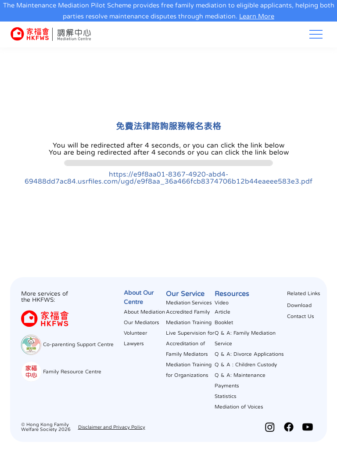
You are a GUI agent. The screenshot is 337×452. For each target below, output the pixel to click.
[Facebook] (289, 427)
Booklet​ (224, 322)
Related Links (303, 293)
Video (222, 302)
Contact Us (300, 316)
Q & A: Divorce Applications (249, 354)
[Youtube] (307, 427)
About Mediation (144, 312)
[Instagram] (270, 427)
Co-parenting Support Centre (78, 344)
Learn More (256, 16)
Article (222, 312)
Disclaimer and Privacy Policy (111, 427)
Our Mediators (141, 322)
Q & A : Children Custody (246, 364)
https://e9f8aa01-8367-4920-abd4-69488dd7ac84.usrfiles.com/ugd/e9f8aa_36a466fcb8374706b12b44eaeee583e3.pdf (168, 177)
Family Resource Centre (72, 371)
